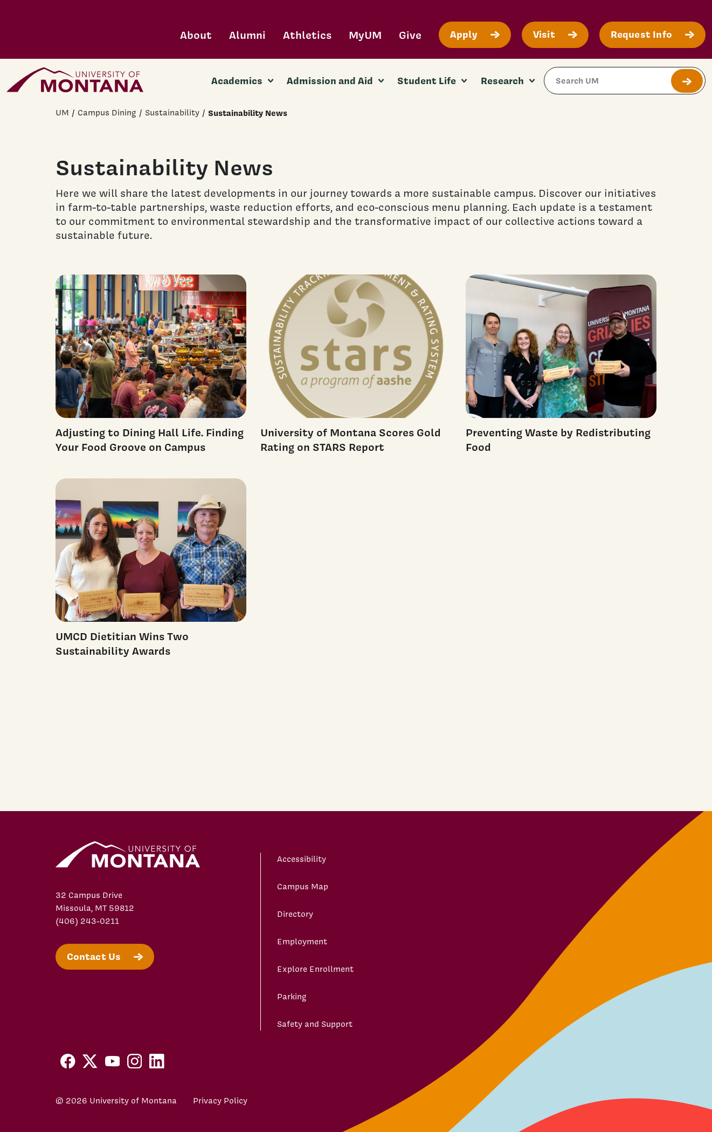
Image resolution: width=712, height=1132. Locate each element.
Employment (302, 941)
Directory (295, 914)
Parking (292, 996)
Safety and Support (314, 1024)
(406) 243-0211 (87, 921)
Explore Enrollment (315, 969)
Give (410, 35)
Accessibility (301, 859)
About (196, 35)
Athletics (307, 35)
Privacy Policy (220, 1100)
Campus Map (302, 886)
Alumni (247, 35)
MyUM (365, 35)
